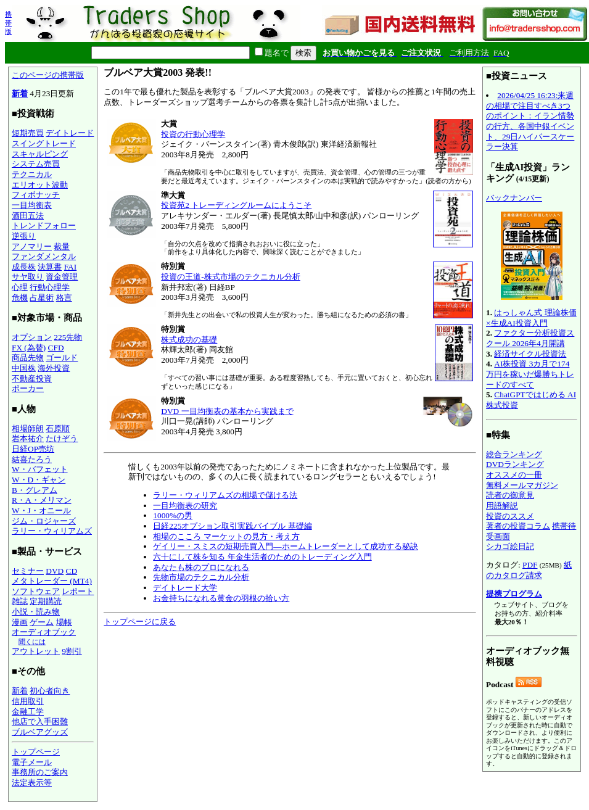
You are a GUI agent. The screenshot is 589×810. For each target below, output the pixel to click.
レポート (78, 591)
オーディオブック (44, 632)
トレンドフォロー (44, 225)
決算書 (50, 266)
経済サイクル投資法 (530, 353)
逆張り (24, 236)
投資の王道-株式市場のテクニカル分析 (230, 276)
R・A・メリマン (42, 500)
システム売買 (36, 163)
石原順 (58, 428)
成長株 (24, 266)
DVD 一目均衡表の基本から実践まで (227, 411)
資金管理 (62, 276)
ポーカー (28, 388)
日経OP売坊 (33, 448)
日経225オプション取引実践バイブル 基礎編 (232, 526)
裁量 (62, 246)
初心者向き (50, 690)
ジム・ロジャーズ (44, 521)
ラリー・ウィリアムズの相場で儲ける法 (225, 495)
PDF (529, 564)
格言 (64, 297)
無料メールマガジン (522, 485)
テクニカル (32, 174)
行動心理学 (50, 287)
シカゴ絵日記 (510, 546)
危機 (20, 297)
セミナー (28, 571)
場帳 (64, 622)
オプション (32, 337)
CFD (56, 347)
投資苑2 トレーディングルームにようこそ (236, 205)
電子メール (32, 762)
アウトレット (36, 651)
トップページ (36, 751)
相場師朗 (28, 428)
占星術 (42, 297)
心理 (20, 287)
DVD (55, 571)
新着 (20, 93)
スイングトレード (44, 143)
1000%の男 (172, 515)
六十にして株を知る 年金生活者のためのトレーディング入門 (262, 556)
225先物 (68, 337)
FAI (70, 266)
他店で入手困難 (40, 721)
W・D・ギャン (38, 479)
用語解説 (502, 505)
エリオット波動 (40, 184)
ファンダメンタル (44, 256)
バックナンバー (514, 197)
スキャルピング (40, 154)
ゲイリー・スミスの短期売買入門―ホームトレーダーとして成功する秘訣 (285, 546)
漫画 (20, 622)
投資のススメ (510, 516)
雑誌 (20, 601)
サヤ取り (28, 276)
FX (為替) (29, 347)
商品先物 (28, 357)
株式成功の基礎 (189, 339)
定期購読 (46, 601)
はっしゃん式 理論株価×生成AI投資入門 (531, 318)
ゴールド (62, 357)
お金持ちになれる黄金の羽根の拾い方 (221, 598)
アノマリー (32, 246)
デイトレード (70, 133)
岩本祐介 (28, 438)
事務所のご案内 (40, 772)
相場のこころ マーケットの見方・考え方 (226, 536)
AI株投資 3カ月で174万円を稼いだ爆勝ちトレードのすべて (530, 374)
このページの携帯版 (48, 75)
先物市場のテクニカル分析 (201, 577)
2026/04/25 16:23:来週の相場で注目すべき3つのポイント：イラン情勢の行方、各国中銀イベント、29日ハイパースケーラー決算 (530, 121)
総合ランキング (514, 454)
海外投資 (54, 368)
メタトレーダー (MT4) (52, 580)
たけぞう (62, 438)
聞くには (32, 641)
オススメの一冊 (514, 474)
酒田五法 (28, 215)
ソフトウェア (36, 591)
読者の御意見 (510, 495)
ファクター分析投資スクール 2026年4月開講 (530, 338)
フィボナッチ (36, 194)
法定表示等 (32, 782)
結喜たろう (32, 459)
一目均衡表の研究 (185, 505)
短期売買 (28, 133)
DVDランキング (515, 464)
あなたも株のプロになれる (201, 567)
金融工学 (28, 711)
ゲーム (42, 622)
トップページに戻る (140, 621)
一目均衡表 (32, 205)
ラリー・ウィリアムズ (52, 530)
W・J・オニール (41, 510)
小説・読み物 (36, 611)
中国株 (24, 368)
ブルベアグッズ (40, 732)
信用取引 (28, 701)
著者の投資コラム (518, 526)
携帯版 (8, 22)
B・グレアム (34, 490)
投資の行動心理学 (193, 134)
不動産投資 (32, 378)
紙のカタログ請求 (529, 570)
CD (72, 571)
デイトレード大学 (185, 587)
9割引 (72, 651)
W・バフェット (40, 469)
